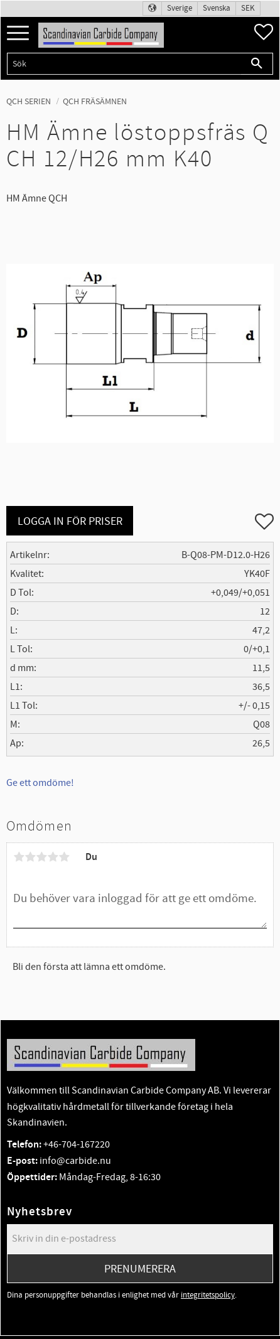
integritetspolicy (208, 1295)
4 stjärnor (52, 857)
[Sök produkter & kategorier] (124, 64)
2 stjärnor (30, 857)
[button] (18, 34)
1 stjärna (18, 857)
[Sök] (257, 64)
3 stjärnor (41, 857)
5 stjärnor (64, 857)
